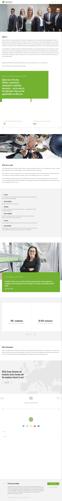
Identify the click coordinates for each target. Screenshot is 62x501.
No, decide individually (53, 487)
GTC (30, 497)
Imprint (25, 497)
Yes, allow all (53, 483)
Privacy (16, 497)
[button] (3, 128)
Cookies (20, 497)
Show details (10, 497)
